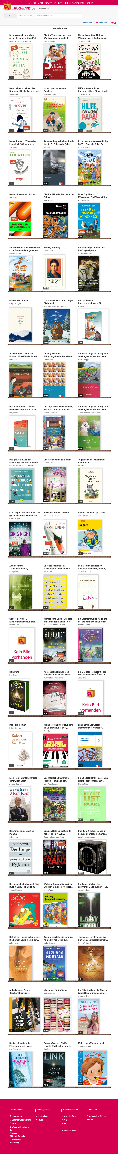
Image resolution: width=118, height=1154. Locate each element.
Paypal (39, 1120)
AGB (13, 1123)
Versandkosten (69, 1131)
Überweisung (42, 1116)
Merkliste (101, 23)
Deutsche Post (68, 1116)
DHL (64, 1120)
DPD (64, 1123)
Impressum (16, 1116)
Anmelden (87, 23)
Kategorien (44, 9)
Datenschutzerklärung (20, 1120)
